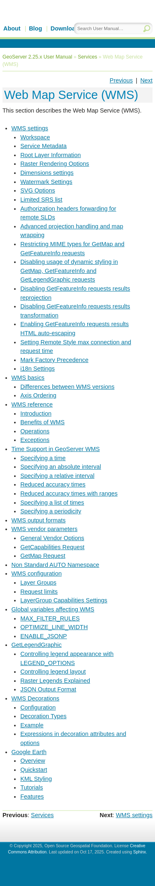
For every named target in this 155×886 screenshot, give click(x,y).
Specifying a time (43, 458)
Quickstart (33, 769)
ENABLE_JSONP (43, 636)
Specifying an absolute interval (60, 466)
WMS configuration (37, 573)
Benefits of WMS (42, 422)
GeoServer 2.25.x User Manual (37, 57)
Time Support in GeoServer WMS (56, 449)
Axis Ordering (38, 395)
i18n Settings (37, 368)
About (12, 28)
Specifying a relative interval (57, 475)
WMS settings (30, 128)
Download (64, 28)
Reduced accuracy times (53, 484)
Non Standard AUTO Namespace (56, 565)
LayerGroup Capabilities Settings (63, 600)
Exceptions (34, 440)
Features (32, 796)
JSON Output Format (48, 689)
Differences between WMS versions (67, 386)
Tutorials (31, 787)
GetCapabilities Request (52, 547)
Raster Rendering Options (54, 163)
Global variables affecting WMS (53, 609)
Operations (34, 431)
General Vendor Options (52, 538)
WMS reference (32, 404)
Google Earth (29, 752)
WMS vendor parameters (45, 529)
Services (87, 57)
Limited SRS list (41, 199)
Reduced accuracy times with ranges (68, 493)
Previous (121, 80)
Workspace (35, 137)
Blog (35, 28)
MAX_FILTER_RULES (50, 618)
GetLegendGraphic (37, 645)
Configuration (38, 707)
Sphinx (139, 852)
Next (146, 80)
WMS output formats (39, 520)
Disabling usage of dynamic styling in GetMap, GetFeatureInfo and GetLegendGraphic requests (69, 271)
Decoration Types (43, 716)
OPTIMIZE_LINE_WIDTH (54, 627)
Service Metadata (43, 146)
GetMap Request (42, 555)
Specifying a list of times (52, 502)
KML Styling (36, 779)
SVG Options (37, 190)
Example (31, 725)
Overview (32, 760)
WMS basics (28, 377)
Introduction (35, 413)
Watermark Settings (46, 182)
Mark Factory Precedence (54, 360)
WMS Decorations (36, 698)
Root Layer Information (50, 155)
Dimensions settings (47, 172)
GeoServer (73, 23)
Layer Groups (38, 582)
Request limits (38, 591)
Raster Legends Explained (55, 680)
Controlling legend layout (53, 671)
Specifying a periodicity (50, 511)
